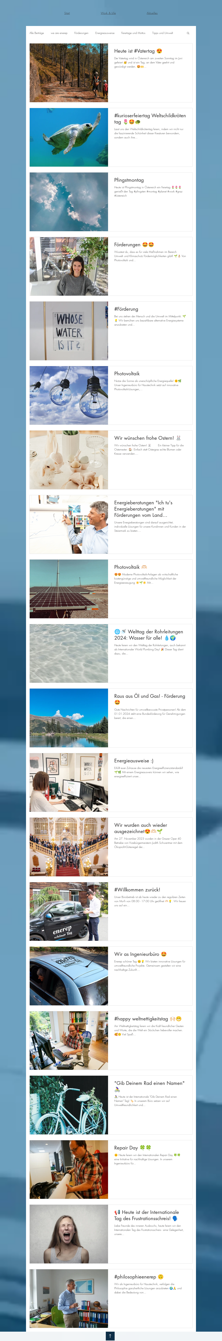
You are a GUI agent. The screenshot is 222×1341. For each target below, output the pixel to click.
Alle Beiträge (36, 33)
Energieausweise (104, 33)
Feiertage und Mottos (133, 33)
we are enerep (59, 33)
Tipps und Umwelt (162, 33)
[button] (188, 33)
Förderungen (81, 33)
